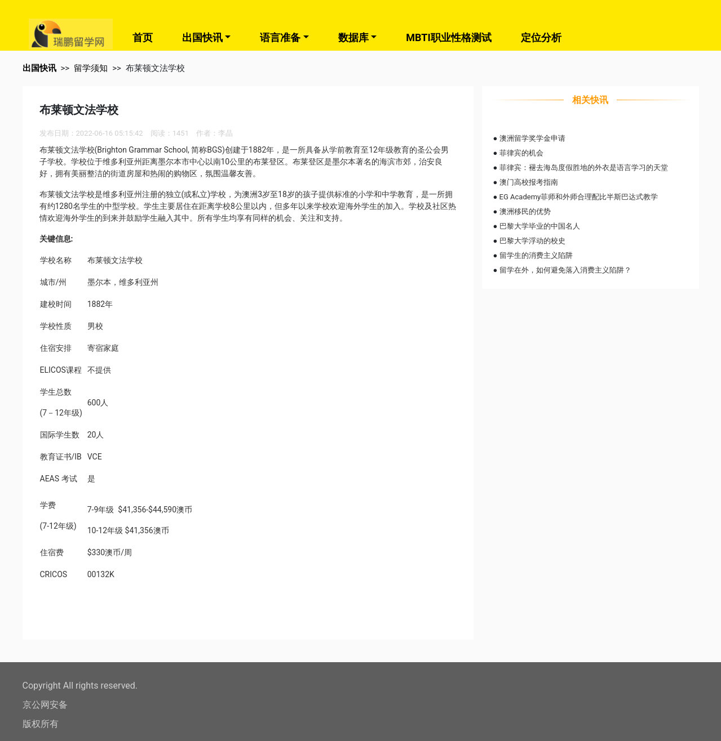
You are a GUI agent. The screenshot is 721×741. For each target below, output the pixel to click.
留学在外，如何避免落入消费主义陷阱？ (565, 270)
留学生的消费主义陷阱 (536, 255)
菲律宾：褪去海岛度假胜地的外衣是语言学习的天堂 (583, 167)
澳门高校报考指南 (528, 182)
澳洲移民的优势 (525, 211)
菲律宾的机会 (521, 153)
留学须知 (91, 68)
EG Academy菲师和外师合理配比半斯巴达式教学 (578, 197)
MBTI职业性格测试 (448, 37)
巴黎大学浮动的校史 (532, 240)
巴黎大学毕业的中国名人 (539, 226)
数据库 (353, 37)
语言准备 (280, 37)
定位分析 (541, 37)
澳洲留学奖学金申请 (532, 138)
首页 (142, 37)
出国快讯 (202, 37)
